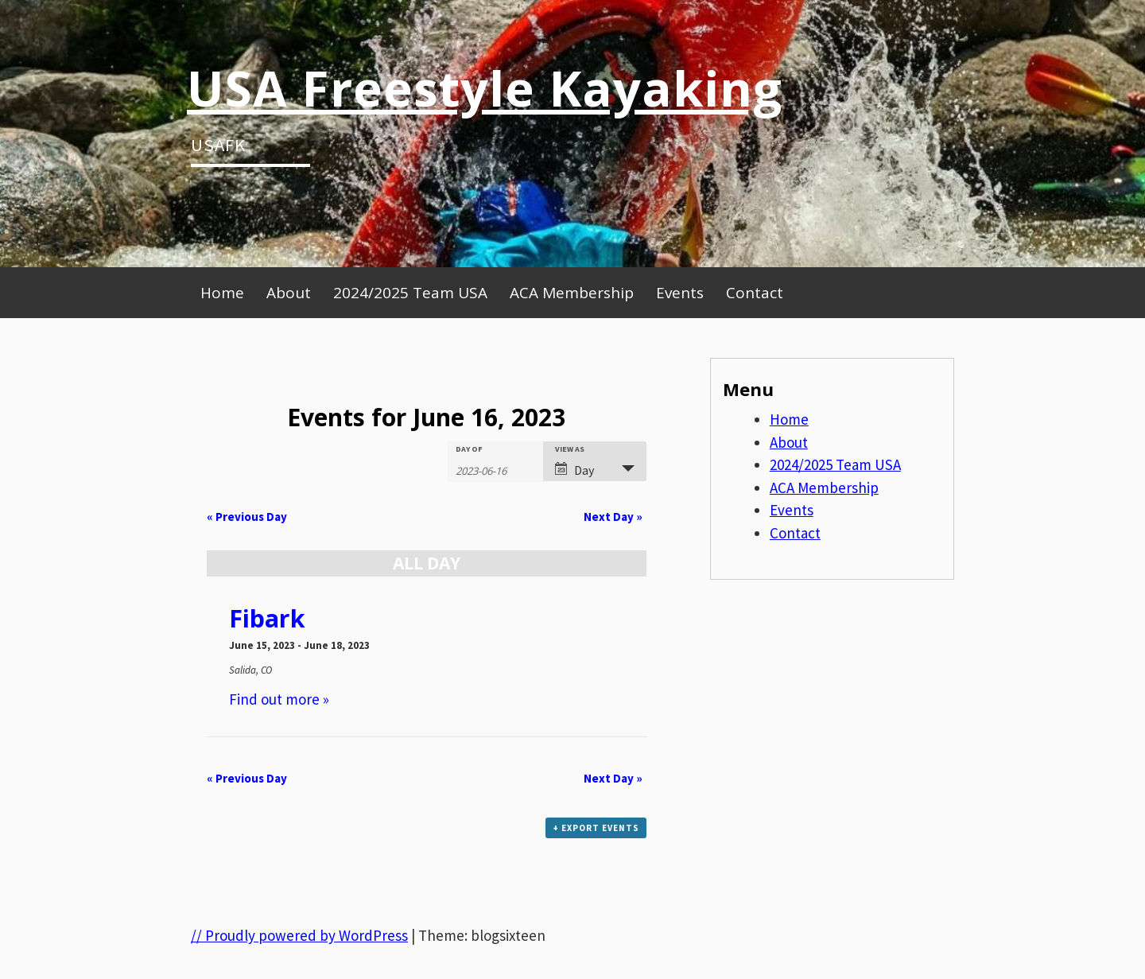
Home (222, 292)
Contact (754, 292)
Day (574, 470)
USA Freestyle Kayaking (484, 87)
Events (680, 292)
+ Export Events (596, 827)
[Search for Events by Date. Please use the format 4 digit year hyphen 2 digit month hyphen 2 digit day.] (495, 469)
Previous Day (247, 516)
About (288, 292)
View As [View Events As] (569, 449)
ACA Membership (572, 292)
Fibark (267, 618)
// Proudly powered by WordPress (299, 935)
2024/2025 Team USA (410, 292)
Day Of (469, 449)
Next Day (613, 516)
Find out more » (279, 699)
